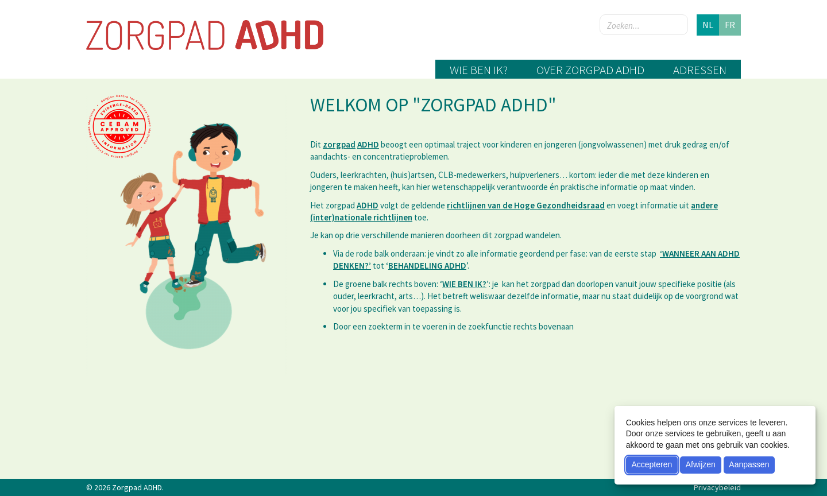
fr (730, 24)
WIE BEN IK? (464, 283)
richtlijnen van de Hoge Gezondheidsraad (526, 205)
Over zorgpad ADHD (590, 70)
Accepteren (651, 464)
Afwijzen (701, 464)
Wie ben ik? (479, 70)
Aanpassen (749, 464)
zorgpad (339, 144)
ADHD (368, 144)
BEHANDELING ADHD (427, 265)
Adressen (699, 70)
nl (707, 24)
